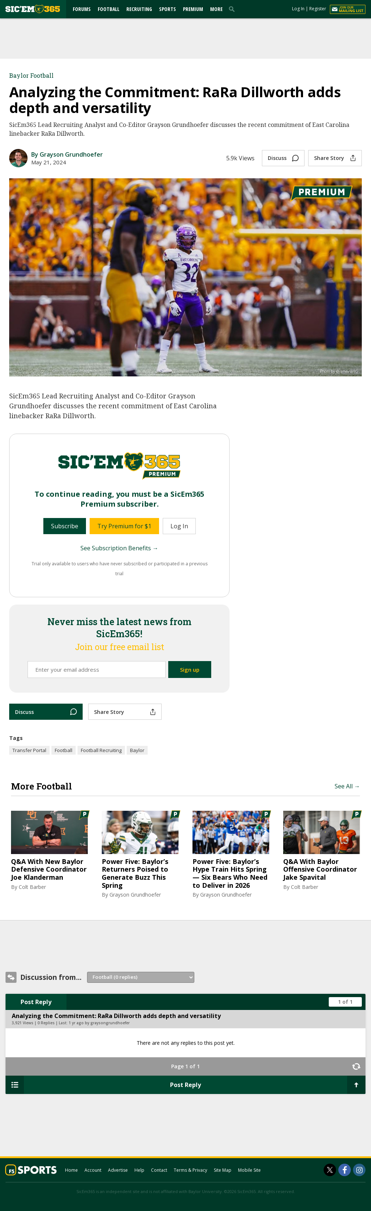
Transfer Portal (29, 750)
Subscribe (64, 526)
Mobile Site (249, 1170)
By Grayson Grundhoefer (67, 154)
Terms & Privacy (190, 1170)
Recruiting (139, 9)
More (216, 9)
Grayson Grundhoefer (135, 894)
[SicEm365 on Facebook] (344, 1170)
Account (92, 1170)
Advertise (118, 1170)
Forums (82, 9)
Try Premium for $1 (124, 526)
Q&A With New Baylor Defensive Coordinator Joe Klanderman (49, 870)
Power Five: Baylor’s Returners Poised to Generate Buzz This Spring (135, 873)
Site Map (222, 1170)
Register (317, 9)
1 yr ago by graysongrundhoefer (99, 1022)
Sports (167, 9)
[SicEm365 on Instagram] (359, 1170)
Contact (159, 1170)
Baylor (137, 750)
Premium (193, 9)
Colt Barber (32, 886)
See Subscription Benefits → (119, 548)
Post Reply (36, 1002)
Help (139, 1170)
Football (108, 9)
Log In (298, 9)
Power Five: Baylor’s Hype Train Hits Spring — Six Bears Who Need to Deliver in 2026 (229, 873)
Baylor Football (31, 75)
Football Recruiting (101, 750)
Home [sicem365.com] (71, 1170)
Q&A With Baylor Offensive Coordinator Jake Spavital (320, 870)
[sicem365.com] (33, 9)
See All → (347, 786)
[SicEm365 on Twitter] (330, 1170)
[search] (233, 8)
